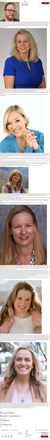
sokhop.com (39, 195)
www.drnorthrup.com (25, 165)
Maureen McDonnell (2, 166)
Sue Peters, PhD (2, 204)
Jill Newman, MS (2, 27)
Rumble (41, 165)
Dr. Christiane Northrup (3, 95)
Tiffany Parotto (2, 341)
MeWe (34, 165)
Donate (45, 3)
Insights (27, 433)
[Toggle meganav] (2, 3)
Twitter (32, 165)
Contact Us (27, 436)
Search (1, 408)
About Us (27, 430)
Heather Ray (1, 279)
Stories (27, 431)
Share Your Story (28, 435)
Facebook (30, 165)
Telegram (37, 165)
